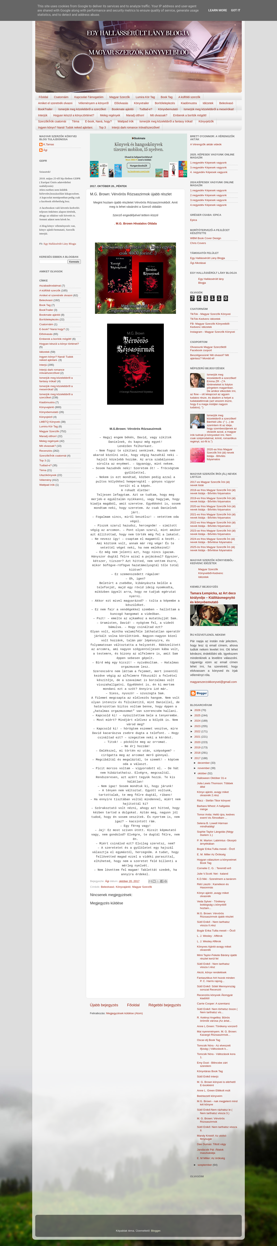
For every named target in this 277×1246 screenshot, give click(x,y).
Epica (193, 219)
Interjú (43, 364)
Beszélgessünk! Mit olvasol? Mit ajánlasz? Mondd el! (209, 357)
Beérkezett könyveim (209, 1095)
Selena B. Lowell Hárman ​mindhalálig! (213, 825)
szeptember (205, 1164)
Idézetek (208, 103)
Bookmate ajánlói (122, 109)
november (204, 768)
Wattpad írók (126, 121)
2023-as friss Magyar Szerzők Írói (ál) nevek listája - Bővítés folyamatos (212, 532)
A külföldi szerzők (189, 97)
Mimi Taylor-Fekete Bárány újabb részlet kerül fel (217, 957)
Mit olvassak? (158, 115)
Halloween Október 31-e (212, 778)
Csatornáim (61, 97)
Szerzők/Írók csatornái (52, 121)
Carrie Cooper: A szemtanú (213, 1003)
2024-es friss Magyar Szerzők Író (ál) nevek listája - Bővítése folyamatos (212, 540)
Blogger (155, 1230)
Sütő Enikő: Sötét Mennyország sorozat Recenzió (216, 988)
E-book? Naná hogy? (52, 329)
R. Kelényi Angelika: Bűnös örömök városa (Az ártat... (214, 1019)
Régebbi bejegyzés (164, 1005)
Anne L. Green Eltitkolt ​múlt (213, 1090)
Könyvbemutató (168, 109)
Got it (235, 10)
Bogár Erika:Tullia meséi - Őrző (216, 848)
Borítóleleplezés (165, 103)
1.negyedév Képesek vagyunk (208, 162)
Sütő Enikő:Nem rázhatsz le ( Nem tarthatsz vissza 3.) (214, 1111)
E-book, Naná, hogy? (98, 121)
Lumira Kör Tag (145, 97)
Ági (45, 150)
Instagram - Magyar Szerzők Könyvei (212, 331)
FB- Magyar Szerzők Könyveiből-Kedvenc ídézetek (210, 325)
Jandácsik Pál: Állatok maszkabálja (210, 1151)
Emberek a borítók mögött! (190, 115)
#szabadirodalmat (50, 285)
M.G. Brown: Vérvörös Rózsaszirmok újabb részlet (215, 915)
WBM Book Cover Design (205, 238)
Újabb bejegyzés (104, 1005)
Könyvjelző (45, 416)
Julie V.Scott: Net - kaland (212, 873)
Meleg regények (110, 115)
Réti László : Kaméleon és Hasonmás (213, 886)
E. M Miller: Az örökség (211, 1158)
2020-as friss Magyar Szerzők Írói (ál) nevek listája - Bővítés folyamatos (220, 454)
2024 (197, 720)
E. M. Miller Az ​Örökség (211, 854)
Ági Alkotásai (198, 262)
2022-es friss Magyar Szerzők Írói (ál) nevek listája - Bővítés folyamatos (212, 524)
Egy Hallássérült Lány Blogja (60, 243)
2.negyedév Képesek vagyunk (208, 195)
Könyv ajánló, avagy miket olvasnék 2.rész (213, 793)
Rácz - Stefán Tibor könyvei (213, 800)
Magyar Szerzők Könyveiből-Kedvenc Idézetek (210, 573)
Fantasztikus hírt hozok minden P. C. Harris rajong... (216, 979)
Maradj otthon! (135, 115)
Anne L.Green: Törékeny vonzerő (217, 1026)
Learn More (217, 10)
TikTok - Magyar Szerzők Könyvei (210, 314)
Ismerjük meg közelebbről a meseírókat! (209, 109)
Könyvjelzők (206, 121)
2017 (197, 758)
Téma (75, 121)
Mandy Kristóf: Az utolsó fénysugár (211, 1137)
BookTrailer (45, 109)
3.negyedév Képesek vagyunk (208, 167)
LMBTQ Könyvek (49, 421)
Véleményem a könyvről (93, 103)
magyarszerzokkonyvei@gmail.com (213, 681)
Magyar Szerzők (119, 97)
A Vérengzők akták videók (206, 144)
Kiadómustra (189, 103)
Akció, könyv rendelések (212, 972)
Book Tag (167, 97)
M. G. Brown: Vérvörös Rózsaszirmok (211, 1120)
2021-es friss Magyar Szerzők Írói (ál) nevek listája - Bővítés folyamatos (212, 516)
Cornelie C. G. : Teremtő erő (214, 868)
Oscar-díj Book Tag (208, 1040)
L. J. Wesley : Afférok (210, 935)
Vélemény (45, 479)
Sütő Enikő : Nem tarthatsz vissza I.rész (213, 965)
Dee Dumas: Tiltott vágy (211, 1144)
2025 (197, 715)
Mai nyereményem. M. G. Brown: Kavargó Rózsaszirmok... (217, 1033)
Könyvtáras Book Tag (210, 1071)
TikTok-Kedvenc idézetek (205, 318)
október (203, 773)
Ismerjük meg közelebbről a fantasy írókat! (166, 121)
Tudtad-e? (145, 109)
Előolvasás (121, 103)
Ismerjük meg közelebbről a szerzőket (82, 109)
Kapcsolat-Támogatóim (88, 97)
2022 (197, 731)
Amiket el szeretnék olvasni (55, 103)
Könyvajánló (123, 886)
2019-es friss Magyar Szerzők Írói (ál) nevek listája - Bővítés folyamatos (212, 500)
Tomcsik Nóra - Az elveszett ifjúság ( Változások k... (214, 1047)
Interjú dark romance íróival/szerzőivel (136, 127)
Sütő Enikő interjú (207, 1076)
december (204, 762)
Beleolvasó (226, 103)
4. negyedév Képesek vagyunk (208, 172)
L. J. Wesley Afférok (209, 941)
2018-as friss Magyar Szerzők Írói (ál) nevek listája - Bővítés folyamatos (212, 492)
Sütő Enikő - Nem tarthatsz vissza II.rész (213, 923)
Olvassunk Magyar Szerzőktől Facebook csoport (208, 348)
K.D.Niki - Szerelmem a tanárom (216, 878)
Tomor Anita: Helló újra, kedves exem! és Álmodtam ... (216, 816)
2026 (197, 710)
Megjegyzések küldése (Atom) (124, 1013)
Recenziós (45, 450)
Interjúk (42, 115)
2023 (197, 726)
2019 (197, 747)
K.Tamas (48, 144)
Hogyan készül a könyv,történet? (73, 115)
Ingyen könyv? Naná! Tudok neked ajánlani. (65, 127)
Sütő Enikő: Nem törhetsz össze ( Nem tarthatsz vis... (217, 1010)
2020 (197, 742)
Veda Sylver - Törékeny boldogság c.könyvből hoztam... (211, 904)
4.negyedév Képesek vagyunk (208, 204)
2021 (197, 736)
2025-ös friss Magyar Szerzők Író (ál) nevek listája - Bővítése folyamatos (212, 548)
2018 (197, 752)
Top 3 (102, 127)
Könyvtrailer (141, 103)
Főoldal (43, 97)
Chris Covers (198, 243)
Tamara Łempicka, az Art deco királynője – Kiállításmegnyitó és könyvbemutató (213, 597)
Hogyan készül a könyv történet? (59, 343)
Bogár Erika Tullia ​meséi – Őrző (216, 930)
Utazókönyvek (47, 475)
